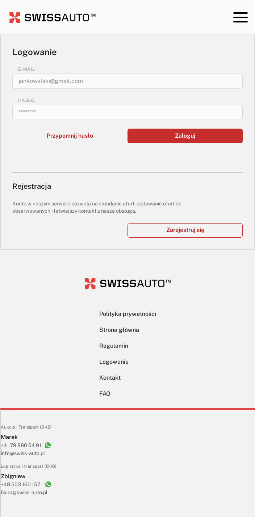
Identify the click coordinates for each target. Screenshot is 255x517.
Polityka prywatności (127, 313)
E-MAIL (26, 69)
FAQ (104, 393)
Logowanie (114, 361)
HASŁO (26, 100)
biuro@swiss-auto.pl (24, 492)
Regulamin (113, 345)
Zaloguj (185, 135)
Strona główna (119, 329)
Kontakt (110, 377)
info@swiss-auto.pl (23, 453)
